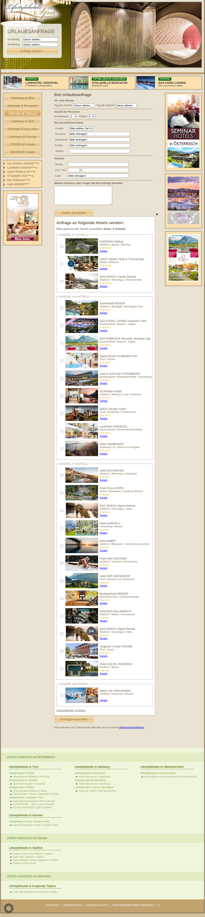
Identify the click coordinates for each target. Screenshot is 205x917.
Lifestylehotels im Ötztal (21, 787)
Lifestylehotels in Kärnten (26, 815)
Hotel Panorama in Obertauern (94, 776)
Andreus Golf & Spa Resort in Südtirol (33, 853)
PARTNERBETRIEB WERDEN (132, 905)
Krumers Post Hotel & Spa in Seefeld (32, 807)
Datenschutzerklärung (131, 727)
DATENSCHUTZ (97, 905)
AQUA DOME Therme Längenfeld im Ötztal (36, 794)
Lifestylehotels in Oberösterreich (162, 766)
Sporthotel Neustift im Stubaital (29, 783)
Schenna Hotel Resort (24, 863)
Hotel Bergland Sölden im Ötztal (30, 791)
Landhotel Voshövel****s (22, 167)
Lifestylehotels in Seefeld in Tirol (26, 797)
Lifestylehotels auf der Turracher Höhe (29, 821)
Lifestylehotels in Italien (27, 838)
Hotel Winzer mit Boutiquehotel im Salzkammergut (170, 776)
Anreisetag (14, 39)
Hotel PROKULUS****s (21, 171)
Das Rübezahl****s (18, 180)
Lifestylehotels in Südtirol (26, 847)
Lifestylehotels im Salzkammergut (158, 773)
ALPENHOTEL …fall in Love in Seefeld (33, 804)
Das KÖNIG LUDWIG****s (23, 163)
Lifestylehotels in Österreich (31, 757)
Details (104, 251)
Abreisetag (14, 44)
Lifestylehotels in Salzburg (92, 766)
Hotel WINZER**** (18, 184)
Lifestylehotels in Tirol (23, 766)
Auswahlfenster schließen (71, 710)
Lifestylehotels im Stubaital (23, 780)
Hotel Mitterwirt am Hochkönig (94, 783)
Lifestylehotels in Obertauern (90, 773)
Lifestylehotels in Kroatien (29, 876)
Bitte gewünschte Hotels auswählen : (91, 228)
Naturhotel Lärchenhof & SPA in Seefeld (34, 801)
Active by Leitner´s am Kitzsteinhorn (97, 791)
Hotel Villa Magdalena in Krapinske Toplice (35, 892)
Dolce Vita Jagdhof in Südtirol (28, 857)
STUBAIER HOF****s (20, 175)
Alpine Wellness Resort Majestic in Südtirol (35, 860)
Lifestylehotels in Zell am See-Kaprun (94, 787)
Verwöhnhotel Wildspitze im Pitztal (31, 776)
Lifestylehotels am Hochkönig (90, 780)
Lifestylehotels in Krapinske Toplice (32, 886)
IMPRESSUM (73, 905)
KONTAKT (52, 905)
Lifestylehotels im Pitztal (21, 773)
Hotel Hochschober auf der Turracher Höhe (35, 825)
